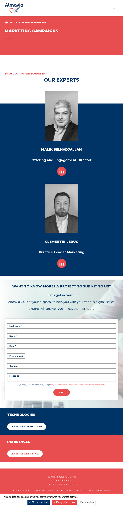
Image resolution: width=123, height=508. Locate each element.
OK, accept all (38, 502)
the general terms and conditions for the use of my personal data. (77, 385)
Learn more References (25, 454)
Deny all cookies (64, 502)
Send (61, 392)
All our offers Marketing (25, 74)
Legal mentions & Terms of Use (61, 484)
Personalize (87, 502)
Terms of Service (95, 490)
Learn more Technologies (27, 426)
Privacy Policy (74, 490)
